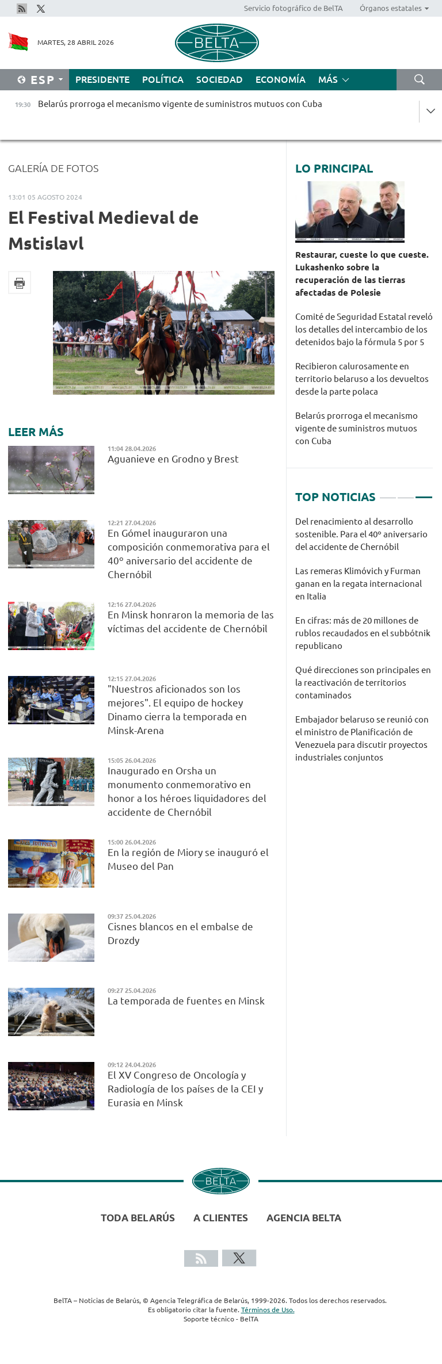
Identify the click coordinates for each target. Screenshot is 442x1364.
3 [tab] (424, 492)
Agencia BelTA (303, 1217)
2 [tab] (406, 492)
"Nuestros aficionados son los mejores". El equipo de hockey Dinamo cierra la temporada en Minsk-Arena (177, 709)
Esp (43, 79)
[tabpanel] (364, 645)
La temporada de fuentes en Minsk (186, 1000)
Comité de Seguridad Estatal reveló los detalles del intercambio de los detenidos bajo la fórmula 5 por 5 (364, 329)
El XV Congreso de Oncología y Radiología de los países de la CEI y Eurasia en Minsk (185, 1088)
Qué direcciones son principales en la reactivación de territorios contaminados (363, 682)
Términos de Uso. (268, 1309)
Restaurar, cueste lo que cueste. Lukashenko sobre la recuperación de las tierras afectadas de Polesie (362, 273)
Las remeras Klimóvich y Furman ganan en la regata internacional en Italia (358, 583)
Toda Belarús (138, 1217)
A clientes (220, 1217)
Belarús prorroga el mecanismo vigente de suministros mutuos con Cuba (356, 428)
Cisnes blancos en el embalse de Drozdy (180, 933)
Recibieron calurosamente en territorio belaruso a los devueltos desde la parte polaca (362, 378)
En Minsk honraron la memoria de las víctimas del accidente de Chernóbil (191, 621)
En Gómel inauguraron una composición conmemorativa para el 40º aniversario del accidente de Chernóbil (189, 554)
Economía (281, 79)
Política (163, 79)
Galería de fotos (53, 168)
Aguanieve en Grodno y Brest (173, 458)
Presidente (102, 79)
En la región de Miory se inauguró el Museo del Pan (188, 859)
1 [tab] (388, 492)
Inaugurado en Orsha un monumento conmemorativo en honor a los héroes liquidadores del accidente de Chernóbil (187, 791)
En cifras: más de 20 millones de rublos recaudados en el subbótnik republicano (362, 633)
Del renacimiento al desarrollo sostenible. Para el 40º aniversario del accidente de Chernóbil (361, 534)
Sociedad (219, 79)
